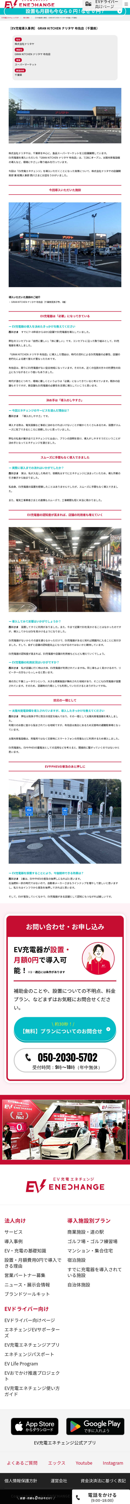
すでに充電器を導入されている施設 (94, 1272)
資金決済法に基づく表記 (103, 1480)
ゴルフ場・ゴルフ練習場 (92, 1241)
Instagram (113, 1463)
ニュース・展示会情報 (27, 1284)
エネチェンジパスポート (29, 1354)
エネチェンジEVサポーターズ (32, 1332)
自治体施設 (78, 1284)
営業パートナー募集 (24, 1275)
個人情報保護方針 (20, 1480)
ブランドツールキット (27, 1294)
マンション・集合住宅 (90, 1250)
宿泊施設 (76, 1260)
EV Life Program (21, 1363)
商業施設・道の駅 (85, 1231)
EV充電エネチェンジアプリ (32, 1344)
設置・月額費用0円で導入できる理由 (33, 1263)
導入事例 (13, 1241)
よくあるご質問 (22, 1463)
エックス (57, 1463)
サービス (13, 1231)
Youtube (84, 1463)
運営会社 (59, 1480)
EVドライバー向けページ (29, 1320)
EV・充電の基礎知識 (25, 1250)
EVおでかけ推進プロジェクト (32, 1376)
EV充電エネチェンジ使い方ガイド (32, 1391)
